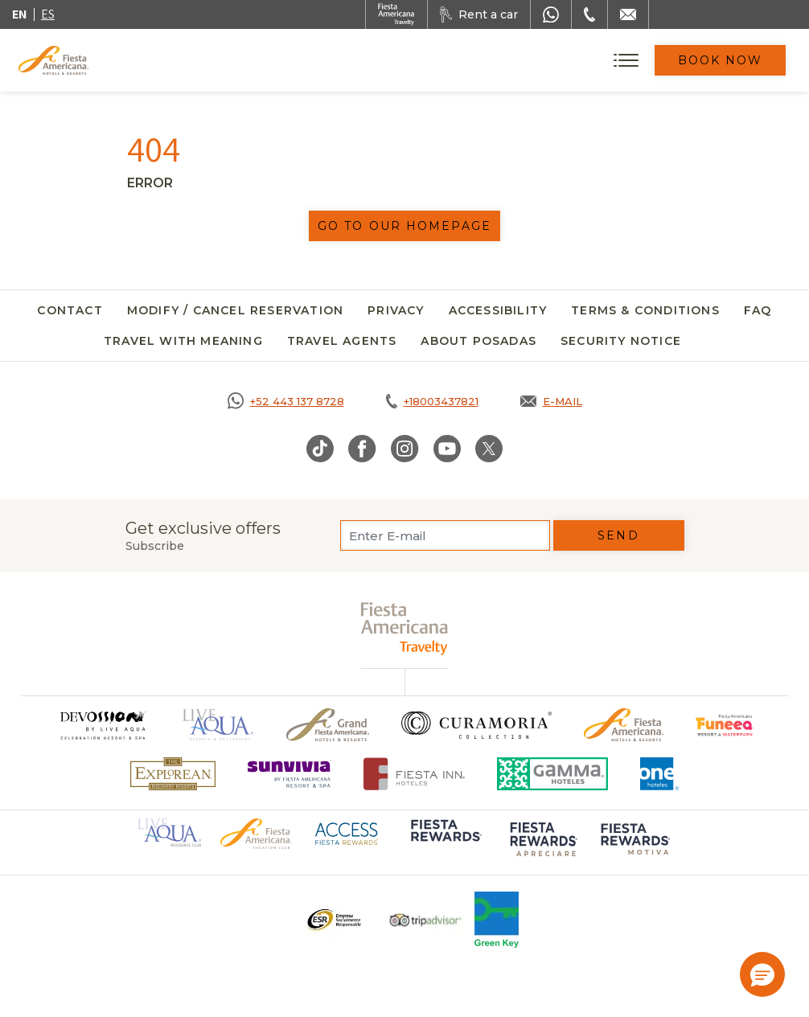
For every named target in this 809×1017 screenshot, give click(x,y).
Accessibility (498, 310)
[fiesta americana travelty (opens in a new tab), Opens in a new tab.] (405, 628)
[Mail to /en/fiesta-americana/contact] (628, 14)
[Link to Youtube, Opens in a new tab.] (447, 448)
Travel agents (342, 341)
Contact (69, 310)
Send (618, 535)
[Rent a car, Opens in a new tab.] (479, 14)
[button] (762, 974)
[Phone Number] (589, 14)
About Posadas (478, 341)
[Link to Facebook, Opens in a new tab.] (362, 448)
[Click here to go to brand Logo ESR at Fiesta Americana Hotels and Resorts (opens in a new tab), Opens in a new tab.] (333, 919)
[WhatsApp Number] (551, 14)
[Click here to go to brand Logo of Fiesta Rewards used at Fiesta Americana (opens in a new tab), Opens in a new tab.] (444, 842)
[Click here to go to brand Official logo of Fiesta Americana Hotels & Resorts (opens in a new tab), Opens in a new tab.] (255, 833)
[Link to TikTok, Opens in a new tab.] (320, 448)
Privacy (396, 310)
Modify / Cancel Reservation (235, 310)
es (48, 14)
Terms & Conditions (645, 310)
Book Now (720, 60)
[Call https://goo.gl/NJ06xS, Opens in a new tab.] (286, 401)
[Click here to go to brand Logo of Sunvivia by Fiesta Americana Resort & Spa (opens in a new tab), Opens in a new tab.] (289, 773)
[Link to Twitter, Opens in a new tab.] (489, 448)
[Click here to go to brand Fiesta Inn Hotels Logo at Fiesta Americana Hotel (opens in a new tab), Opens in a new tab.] (414, 773)
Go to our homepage (404, 226)
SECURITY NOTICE (621, 341)
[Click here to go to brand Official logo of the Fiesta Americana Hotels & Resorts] (623, 724)
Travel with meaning (183, 341)
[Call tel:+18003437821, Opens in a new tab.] (432, 401)
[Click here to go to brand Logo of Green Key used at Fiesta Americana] (496, 920)
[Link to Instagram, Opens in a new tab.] (405, 448)
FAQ (758, 310)
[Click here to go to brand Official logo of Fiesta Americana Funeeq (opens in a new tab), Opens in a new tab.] (725, 724)
